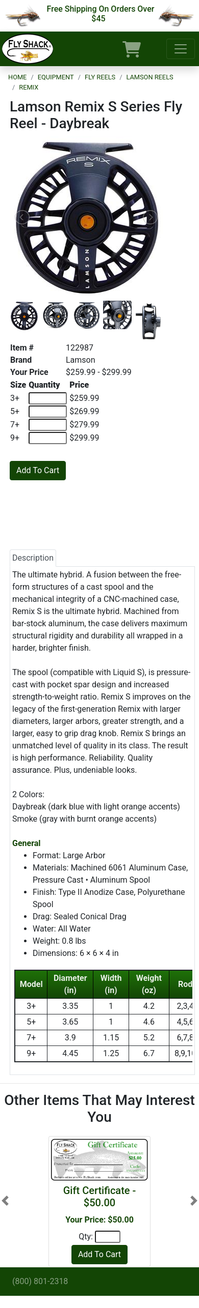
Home (17, 77)
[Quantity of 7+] (48, 425)
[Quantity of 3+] (48, 398)
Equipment (56, 77)
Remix (28, 87)
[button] (5, 1200)
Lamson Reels (149, 77)
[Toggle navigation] (180, 49)
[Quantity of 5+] (48, 411)
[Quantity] (107, 1237)
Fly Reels (100, 77)
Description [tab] (33, 558)
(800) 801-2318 (40, 1281)
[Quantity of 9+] (48, 438)
